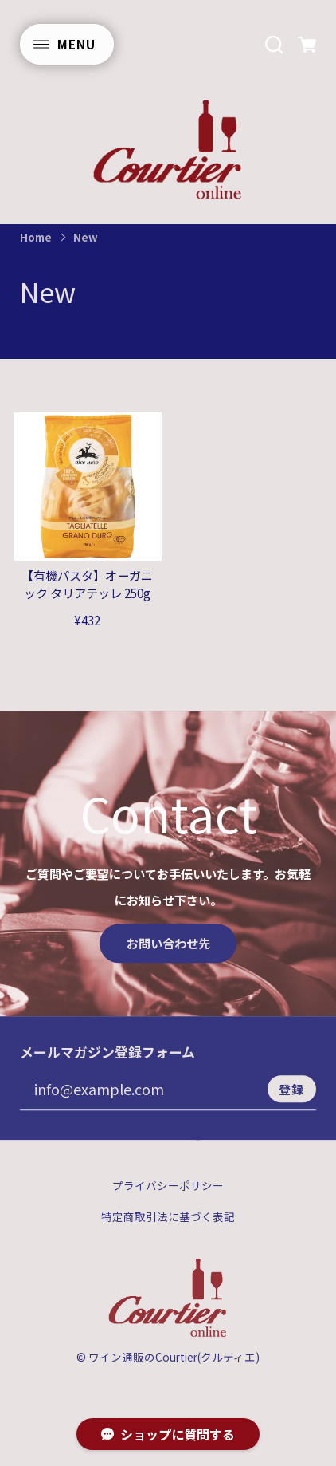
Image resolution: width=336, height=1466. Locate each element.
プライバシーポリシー (168, 1203)
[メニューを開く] (67, 44)
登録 (292, 1105)
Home (36, 237)
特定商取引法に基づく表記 (168, 1233)
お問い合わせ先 (168, 959)
